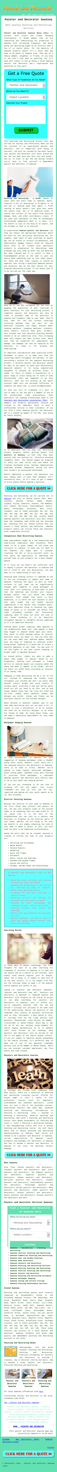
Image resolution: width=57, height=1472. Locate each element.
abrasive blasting (36, 333)
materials (8, 326)
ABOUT (35, 14)
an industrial (24, 336)
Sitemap (6, 1439)
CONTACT (41, 14)
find (12, 1167)
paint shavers (11, 331)
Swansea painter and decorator (34, 231)
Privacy (50, 1447)
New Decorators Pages (27, 1439)
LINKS (29, 14)
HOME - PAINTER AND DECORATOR (28, 1427)
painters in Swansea (14, 455)
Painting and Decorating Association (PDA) (25, 400)
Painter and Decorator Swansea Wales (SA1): (26, 33)
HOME (23, 14)
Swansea (7, 498)
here (41, 1391)
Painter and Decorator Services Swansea (28, 1202)
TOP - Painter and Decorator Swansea (21, 1403)
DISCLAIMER (50, 14)
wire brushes (10, 333)
